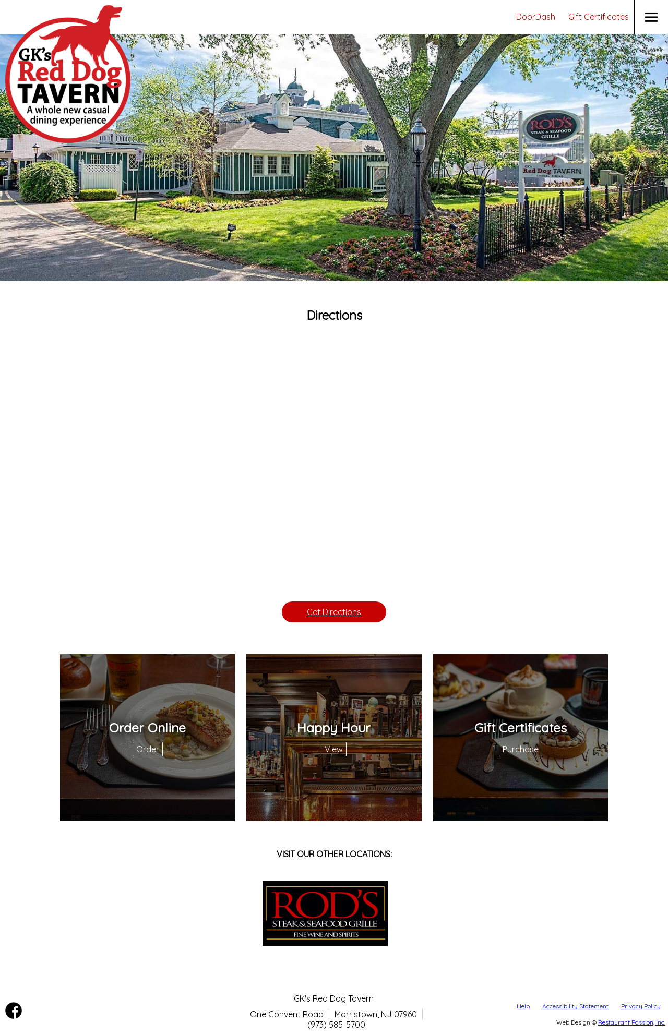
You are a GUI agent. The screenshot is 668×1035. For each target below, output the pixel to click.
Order (147, 749)
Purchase (521, 749)
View (334, 749)
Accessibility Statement (575, 1006)
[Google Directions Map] (334, 463)
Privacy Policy (641, 1006)
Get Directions (334, 612)
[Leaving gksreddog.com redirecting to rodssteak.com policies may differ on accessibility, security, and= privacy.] (325, 942)
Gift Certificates (598, 16)
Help (523, 1006)
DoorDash (535, 16)
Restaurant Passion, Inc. (631, 1022)
